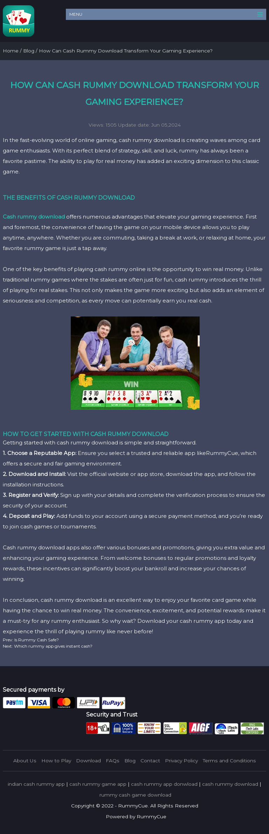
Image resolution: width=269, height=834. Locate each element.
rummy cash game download (135, 795)
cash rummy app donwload (164, 784)
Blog (130, 760)
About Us (24, 760)
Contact (150, 760)
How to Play (56, 760)
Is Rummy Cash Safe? (36, 639)
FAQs (112, 760)
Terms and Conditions (229, 760)
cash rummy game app (97, 784)
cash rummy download (230, 784)
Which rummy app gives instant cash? (52, 646)
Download (88, 760)
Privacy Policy (181, 760)
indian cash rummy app (36, 784)
